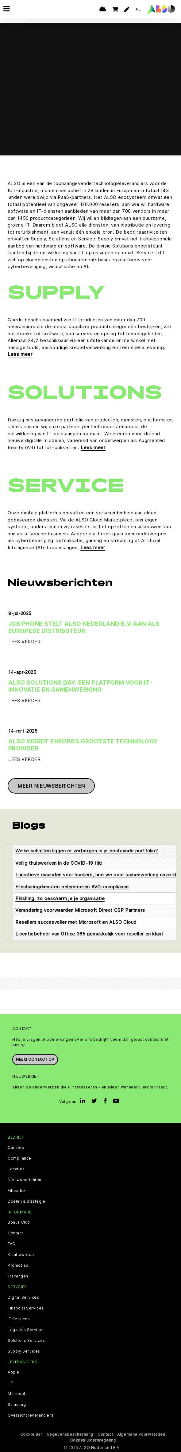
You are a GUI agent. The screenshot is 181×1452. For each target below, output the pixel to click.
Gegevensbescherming (70, 1434)
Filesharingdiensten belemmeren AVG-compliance (72, 886)
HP (10, 1383)
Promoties (18, 1265)
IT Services (19, 1319)
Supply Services (24, 1351)
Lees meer (20, 354)
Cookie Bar (31, 1434)
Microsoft (17, 1394)
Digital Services (23, 1297)
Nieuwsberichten (24, 1180)
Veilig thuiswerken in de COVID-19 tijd (58, 863)
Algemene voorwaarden (141, 1434)
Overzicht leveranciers (30, 1415)
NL (138, 9)
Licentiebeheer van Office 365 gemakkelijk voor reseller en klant (89, 934)
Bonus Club (19, 1222)
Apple (13, 1372)
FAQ (12, 1244)
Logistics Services (26, 1330)
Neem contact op (35, 1059)
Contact (15, 1233)
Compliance (19, 1158)
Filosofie (16, 1191)
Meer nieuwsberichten (51, 786)
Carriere (16, 1147)
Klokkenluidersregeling (92, 1440)
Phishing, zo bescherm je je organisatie (60, 898)
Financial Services (26, 1308)
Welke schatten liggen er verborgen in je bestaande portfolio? (86, 851)
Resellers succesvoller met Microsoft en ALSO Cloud (76, 922)
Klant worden (21, 1255)
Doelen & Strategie (26, 1201)
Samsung (17, 1404)
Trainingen (18, 1276)
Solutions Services (26, 1340)
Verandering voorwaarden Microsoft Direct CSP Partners (80, 910)
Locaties (16, 1169)
